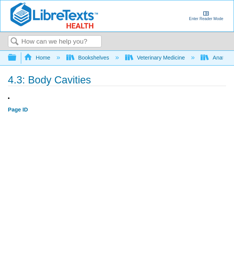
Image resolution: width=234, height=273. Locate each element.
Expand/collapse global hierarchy (17, 58)
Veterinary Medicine (156, 58)
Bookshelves (88, 58)
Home (38, 58)
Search (15, 42)
